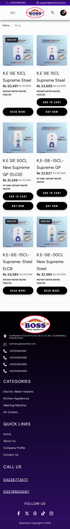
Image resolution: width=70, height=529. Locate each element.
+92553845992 (18, 357)
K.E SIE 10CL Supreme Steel (17, 76)
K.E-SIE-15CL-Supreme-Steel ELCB (17, 261)
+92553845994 (18, 371)
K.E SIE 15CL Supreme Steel (51, 76)
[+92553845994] (5, 371)
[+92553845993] (5, 364)
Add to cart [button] (52, 102)
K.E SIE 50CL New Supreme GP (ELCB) (16, 167)
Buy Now (52, 111)
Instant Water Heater (14, 91)
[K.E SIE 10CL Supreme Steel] (18, 50)
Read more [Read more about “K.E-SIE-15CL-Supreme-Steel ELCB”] (18, 290)
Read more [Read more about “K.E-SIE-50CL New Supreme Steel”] (52, 290)
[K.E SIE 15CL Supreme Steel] (52, 50)
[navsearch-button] (52, 13)
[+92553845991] (5, 351)
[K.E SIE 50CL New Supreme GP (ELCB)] (18, 137)
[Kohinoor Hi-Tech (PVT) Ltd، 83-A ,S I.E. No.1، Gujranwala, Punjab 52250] (5, 336)
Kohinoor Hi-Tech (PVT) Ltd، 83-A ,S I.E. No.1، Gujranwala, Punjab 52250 (37, 336)
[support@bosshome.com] (5, 344)
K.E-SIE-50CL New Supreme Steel (50, 261)
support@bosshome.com (22, 344)
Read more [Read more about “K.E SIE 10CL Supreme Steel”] (18, 111)
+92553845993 (18, 364)
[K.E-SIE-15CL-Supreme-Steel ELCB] (18, 232)
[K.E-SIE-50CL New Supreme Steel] (52, 232)
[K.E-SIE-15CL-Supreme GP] (52, 137)
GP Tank (7, 185)
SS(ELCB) (7, 95)
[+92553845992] (5, 357)
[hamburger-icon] (12, 13)
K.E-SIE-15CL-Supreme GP (50, 164)
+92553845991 (17, 351)
